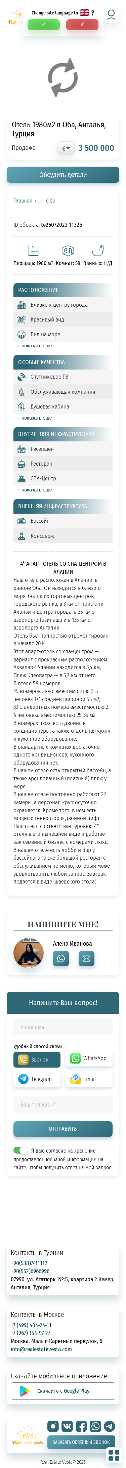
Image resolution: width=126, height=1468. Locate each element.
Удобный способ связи (37, 1046)
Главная (22, 200)
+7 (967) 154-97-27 (30, 1333)
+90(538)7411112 (29, 1263)
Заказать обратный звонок (81, 1442)
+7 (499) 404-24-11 (31, 1325)
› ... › (39, 200)
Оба (50, 200)
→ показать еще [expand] (33, 345)
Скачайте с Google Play (63, 1391)
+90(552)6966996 (30, 1271)
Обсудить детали (63, 174)
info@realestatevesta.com (41, 1349)
